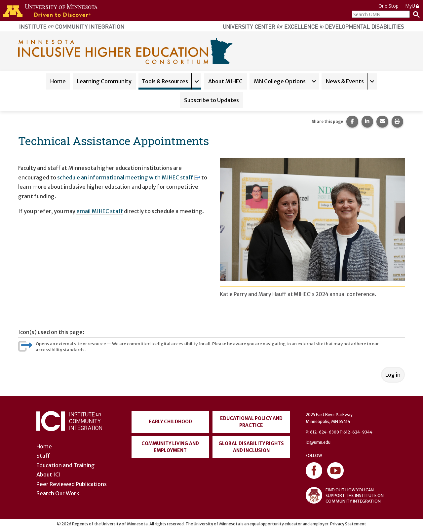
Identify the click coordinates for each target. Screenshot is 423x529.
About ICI (48, 474)
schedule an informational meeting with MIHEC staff (128, 177)
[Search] (415, 14)
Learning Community (104, 81)
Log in (393, 374)
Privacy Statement (348, 523)
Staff (43, 455)
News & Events (345, 81)
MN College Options (280, 81)
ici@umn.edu (318, 442)
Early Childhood (170, 422)
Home (58, 81)
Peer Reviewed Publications (71, 484)
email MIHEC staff (99, 211)
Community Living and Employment (170, 446)
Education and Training (65, 465)
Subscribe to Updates (211, 100)
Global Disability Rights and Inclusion (251, 446)
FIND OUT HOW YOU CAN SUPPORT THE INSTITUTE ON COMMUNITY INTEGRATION (345, 495)
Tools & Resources (165, 81)
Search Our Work (57, 493)
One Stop (388, 6)
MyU (412, 6)
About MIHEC (225, 81)
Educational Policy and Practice (251, 421)
